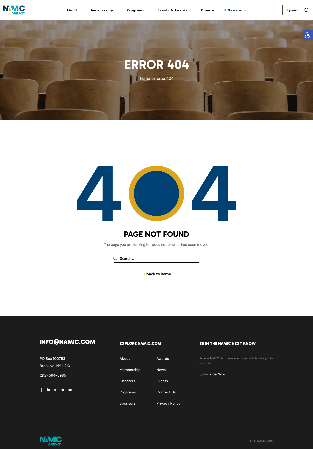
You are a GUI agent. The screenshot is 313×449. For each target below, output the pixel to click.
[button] (308, 35)
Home (145, 78)
